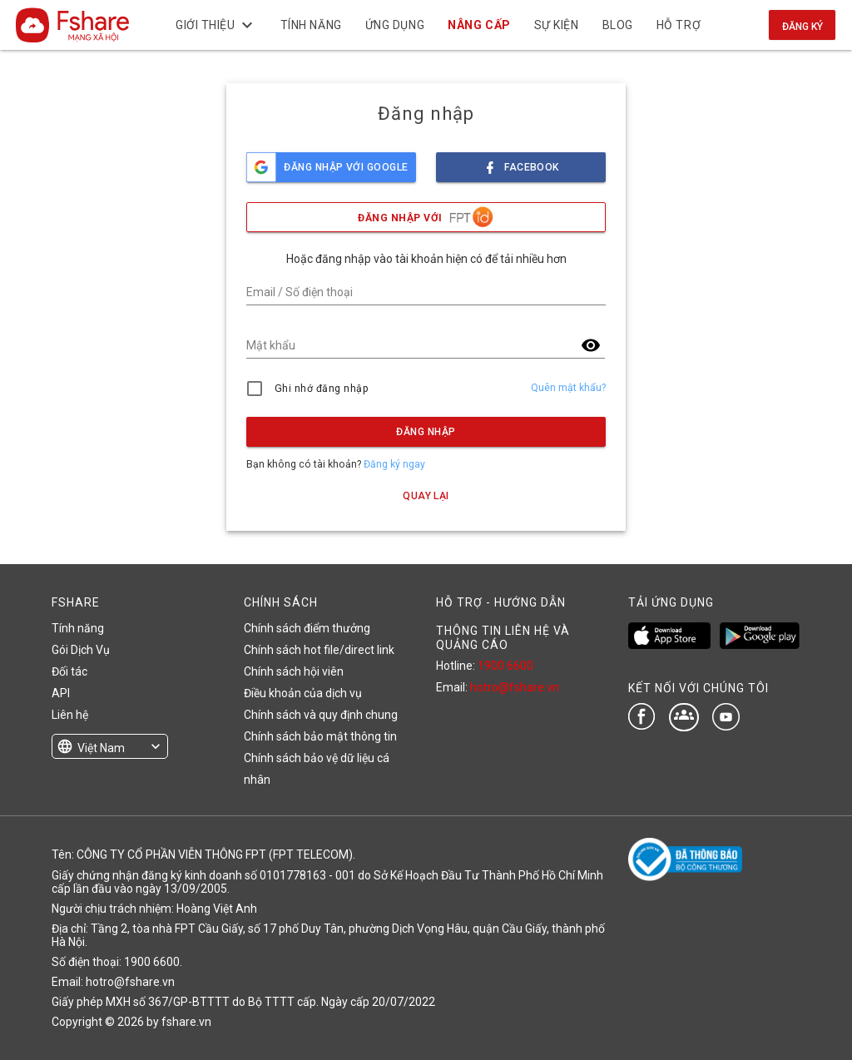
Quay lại (426, 496)
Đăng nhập (425, 432)
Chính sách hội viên (294, 671)
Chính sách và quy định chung (321, 714)
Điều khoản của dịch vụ (303, 693)
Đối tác (69, 671)
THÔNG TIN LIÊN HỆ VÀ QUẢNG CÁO (503, 637)
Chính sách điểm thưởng (307, 628)
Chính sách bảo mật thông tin (320, 736)
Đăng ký (802, 26)
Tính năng (78, 628)
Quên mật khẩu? (568, 388)
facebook (521, 162)
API (61, 693)
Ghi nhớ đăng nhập (322, 388)
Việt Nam (101, 748)
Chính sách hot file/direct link (319, 649)
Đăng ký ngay (394, 464)
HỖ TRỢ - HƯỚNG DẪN (501, 602)
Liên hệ (70, 714)
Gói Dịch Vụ (81, 649)
